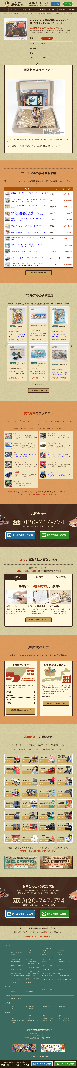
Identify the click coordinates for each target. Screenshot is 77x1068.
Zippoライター (45, 969)
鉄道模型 (59, 952)
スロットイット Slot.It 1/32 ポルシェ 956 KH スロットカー (30, 258)
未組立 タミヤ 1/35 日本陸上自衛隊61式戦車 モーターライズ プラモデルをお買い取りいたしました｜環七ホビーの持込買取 (59, 374)
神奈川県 (47, 936)
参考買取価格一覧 (13, 13)
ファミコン (60, 954)
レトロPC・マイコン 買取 (48, 973)
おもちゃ (13, 950)
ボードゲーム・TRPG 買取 (64, 979)
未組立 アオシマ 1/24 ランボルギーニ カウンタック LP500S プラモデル (27, 219)
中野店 (43, 1016)
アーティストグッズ (47, 965)
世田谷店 (13, 1018)
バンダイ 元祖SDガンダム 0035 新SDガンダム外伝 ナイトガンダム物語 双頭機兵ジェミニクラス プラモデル (30, 213)
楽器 (58, 965)
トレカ (59, 957)
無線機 (59, 959)
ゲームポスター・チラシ (48, 957)
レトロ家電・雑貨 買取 (63, 975)
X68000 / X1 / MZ (30, 975)
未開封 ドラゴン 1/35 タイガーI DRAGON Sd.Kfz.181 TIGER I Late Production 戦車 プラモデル (28, 264)
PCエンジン (29, 957)
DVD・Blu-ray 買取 (15, 961)
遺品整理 (28, 982)
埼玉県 (34, 936)
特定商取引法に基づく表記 (17, 1020)
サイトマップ (14, 1022)
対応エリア (52, 9)
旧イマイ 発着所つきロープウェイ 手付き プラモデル (28, 232)
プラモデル (47, 38)
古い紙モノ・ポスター (63, 961)
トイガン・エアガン (16, 959)
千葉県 (40, 936)
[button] (35, 384)
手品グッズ (13, 982)
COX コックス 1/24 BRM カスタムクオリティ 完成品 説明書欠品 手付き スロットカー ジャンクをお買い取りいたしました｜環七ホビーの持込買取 (17, 372)
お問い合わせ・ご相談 (47, 1018)
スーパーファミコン (16, 957)
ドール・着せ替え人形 (16, 952)
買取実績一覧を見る (38, 390)
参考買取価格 (33, 9)
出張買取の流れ (30, 1006)
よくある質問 (29, 1008)
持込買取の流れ (61, 1006)
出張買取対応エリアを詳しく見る (21, 711)
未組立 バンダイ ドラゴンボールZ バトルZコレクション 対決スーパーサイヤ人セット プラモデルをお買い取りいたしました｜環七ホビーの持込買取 (17, 335)
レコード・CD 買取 (31, 961)
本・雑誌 (44, 961)
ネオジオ (44, 954)
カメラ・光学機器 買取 (47, 979)
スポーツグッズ (46, 959)
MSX (58, 973)
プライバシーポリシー (63, 1020)
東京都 (27, 936)
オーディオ (29, 959)
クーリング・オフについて (48, 1020)
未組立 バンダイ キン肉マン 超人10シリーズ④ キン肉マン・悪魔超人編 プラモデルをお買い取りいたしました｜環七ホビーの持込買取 (38, 335)
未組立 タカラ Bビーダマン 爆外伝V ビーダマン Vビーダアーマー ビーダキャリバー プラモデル (29, 245)
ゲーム (28, 954)
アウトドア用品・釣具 (16, 969)
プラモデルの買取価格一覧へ (38, 272)
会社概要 (28, 1016)
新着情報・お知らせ (16, 998)
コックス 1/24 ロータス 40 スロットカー (24, 251)
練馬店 (59, 1016)
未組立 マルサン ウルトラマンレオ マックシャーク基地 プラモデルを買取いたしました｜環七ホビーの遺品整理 (38, 372)
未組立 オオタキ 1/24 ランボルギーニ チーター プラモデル (29, 194)
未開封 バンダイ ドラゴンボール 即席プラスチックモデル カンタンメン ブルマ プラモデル (29, 200)
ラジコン (13, 954)
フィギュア (29, 950)
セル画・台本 (60, 950)
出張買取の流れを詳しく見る (38, 620)
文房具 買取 (60, 969)
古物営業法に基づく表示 (32, 1020)
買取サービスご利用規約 (63, 1018)
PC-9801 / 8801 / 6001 (47, 975)
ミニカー (28, 952)
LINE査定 (13, 1008)
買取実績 (23, 9)
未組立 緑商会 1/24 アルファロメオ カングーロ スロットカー (29, 238)
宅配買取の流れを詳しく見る (56, 703)
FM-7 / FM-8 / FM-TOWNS (17, 975)
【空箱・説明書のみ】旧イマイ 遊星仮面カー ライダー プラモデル (29, 206)
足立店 (28, 1018)
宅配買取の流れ (46, 1006)
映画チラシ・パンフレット (17, 965)
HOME (4, 13)
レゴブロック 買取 (15, 979)
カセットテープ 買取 (16, 973)
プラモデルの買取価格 (26, 13)
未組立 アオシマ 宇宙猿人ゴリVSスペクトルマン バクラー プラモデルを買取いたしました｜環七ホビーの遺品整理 (60, 335)
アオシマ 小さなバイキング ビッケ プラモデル (26, 226)
